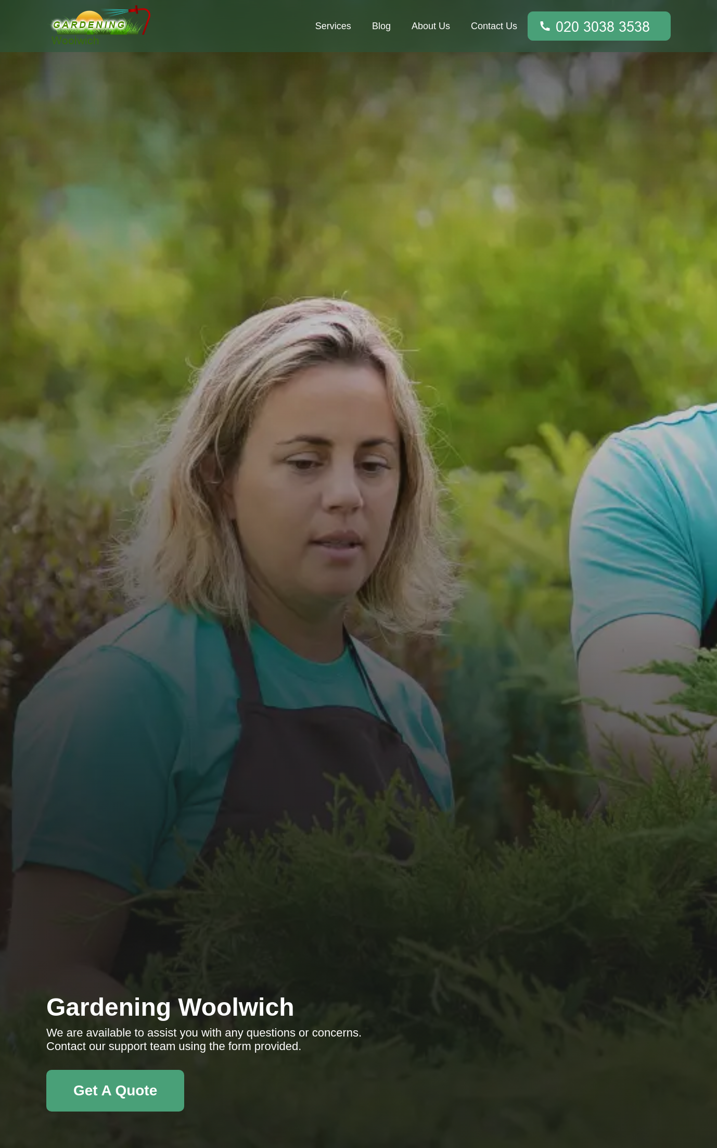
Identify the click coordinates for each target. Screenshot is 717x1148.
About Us (431, 26)
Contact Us (494, 26)
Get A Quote (115, 1090)
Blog (381, 26)
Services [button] (333, 26)
